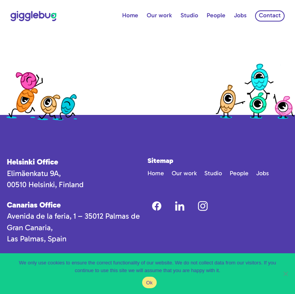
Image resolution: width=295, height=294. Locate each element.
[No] (285, 273)
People (216, 15)
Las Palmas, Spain (36, 238)
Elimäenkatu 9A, (34, 173)
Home (130, 15)
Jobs (240, 15)
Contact (270, 15)
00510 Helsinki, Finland (45, 184)
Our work (159, 15)
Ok (149, 283)
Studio (189, 15)
